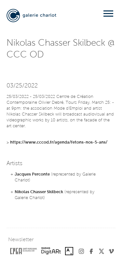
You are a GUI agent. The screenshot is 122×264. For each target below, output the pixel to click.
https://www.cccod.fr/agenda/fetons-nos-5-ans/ (58, 142)
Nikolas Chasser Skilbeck (39, 192)
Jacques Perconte (32, 174)
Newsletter (21, 239)
